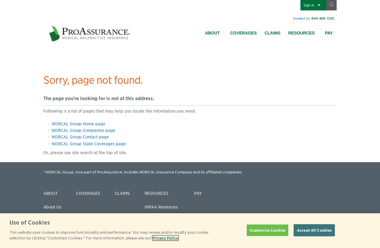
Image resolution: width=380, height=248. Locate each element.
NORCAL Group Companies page (83, 130)
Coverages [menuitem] (243, 33)
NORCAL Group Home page (78, 123)
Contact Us (301, 18)
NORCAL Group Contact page (80, 137)
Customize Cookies (267, 230)
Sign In (308, 5)
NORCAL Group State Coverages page (89, 143)
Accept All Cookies (314, 230)
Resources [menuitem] (301, 33)
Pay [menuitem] (329, 33)
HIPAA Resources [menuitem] (161, 207)
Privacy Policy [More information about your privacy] (165, 238)
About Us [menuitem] (52, 207)
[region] (190, 230)
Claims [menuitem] (273, 33)
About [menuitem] (212, 33)
